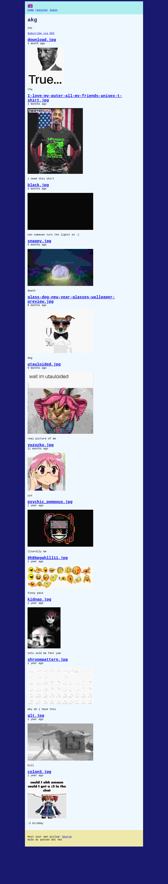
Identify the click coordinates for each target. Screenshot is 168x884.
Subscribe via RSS (41, 36)
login (53, 10)
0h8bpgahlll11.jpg (48, 581)
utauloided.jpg (44, 381)
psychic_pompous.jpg (50, 523)
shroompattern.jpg (48, 688)
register (41, 10)
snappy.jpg (39, 252)
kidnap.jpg (39, 625)
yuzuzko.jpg (40, 464)
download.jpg (42, 43)
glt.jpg (36, 746)
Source (67, 872)
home (31, 10)
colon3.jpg (39, 805)
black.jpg (38, 194)
